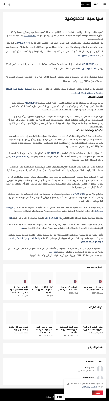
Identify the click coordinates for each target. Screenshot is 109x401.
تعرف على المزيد (90, 387)
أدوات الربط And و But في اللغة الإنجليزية (93, 288)
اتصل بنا (54, 252)
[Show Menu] (105, 4)
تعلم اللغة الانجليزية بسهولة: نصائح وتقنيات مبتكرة (42, 290)
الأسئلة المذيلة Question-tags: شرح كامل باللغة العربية (19, 290)
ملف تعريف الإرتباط (87, 56)
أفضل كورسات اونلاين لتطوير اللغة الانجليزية (93, 328)
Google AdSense (19, 156)
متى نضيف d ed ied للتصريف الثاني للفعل (68, 288)
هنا (11, 218)
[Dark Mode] (9, 4)
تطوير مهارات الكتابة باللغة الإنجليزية (18, 328)
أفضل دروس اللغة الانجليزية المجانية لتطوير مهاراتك (44, 329)
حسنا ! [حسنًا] (97, 393)
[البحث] (4, 4)
